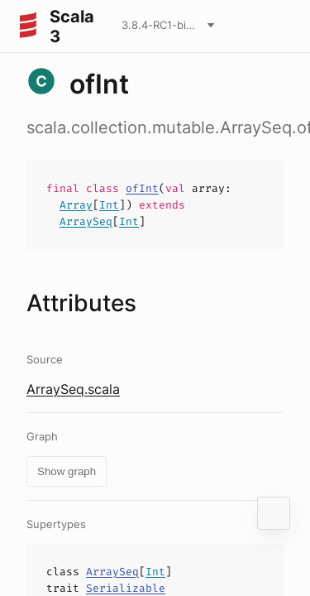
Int (109, 205)
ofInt (142, 188)
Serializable (125, 588)
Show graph (66, 471)
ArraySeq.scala (73, 389)
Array (76, 205)
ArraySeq (86, 221)
